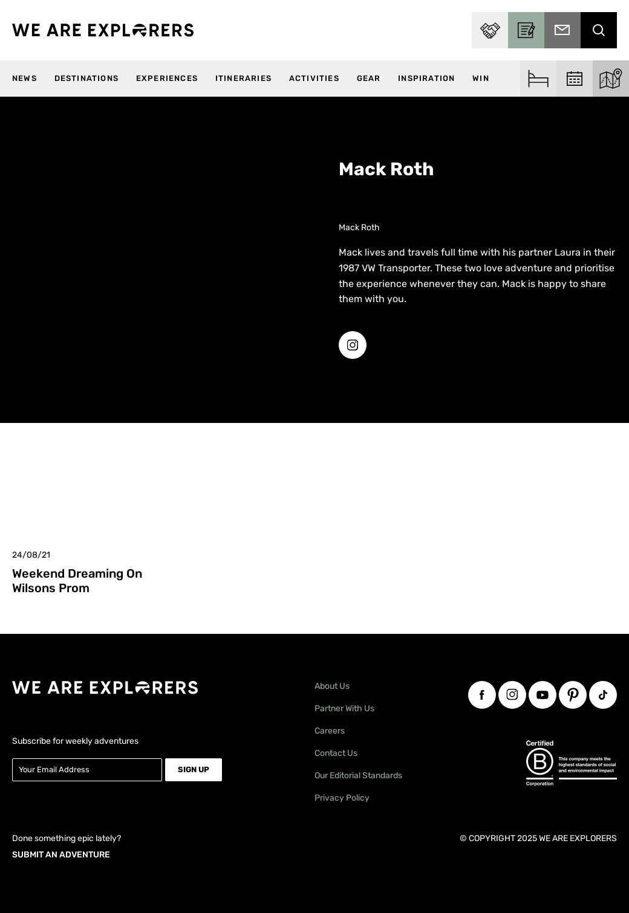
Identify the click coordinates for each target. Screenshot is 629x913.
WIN (480, 78)
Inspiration (426, 78)
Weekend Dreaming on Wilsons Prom (77, 580)
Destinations (86, 78)
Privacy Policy (342, 798)
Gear (369, 78)
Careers (329, 731)
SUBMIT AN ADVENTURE (61, 855)
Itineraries (243, 78)
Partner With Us (344, 708)
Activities (314, 78)
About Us (332, 686)
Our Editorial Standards (358, 775)
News (24, 78)
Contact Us (335, 753)
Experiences (167, 78)
